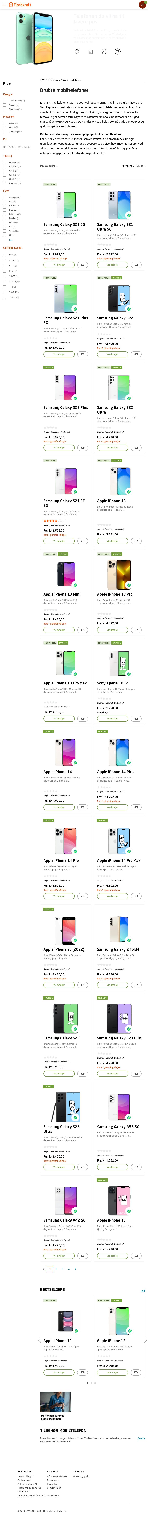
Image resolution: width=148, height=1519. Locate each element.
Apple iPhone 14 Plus (115, 772)
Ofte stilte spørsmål (27, 1483)
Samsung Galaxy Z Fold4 (118, 950)
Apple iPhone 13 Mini (61, 595)
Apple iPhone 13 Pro (114, 595)
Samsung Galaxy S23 (61, 1038)
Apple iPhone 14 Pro (61, 861)
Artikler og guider (81, 1476)
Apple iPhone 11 (57, 1341)
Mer (11, 240)
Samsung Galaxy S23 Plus (119, 1038)
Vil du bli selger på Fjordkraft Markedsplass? (39, 1495)
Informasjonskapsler (57, 1476)
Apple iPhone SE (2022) (63, 950)
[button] (87, 1383)
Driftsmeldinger (25, 1476)
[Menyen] (3, 5)
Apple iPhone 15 (111, 1221)
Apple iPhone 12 (111, 1341)
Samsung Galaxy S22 (115, 318)
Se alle (141, 1438)
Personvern (52, 1480)
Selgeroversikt (54, 1487)
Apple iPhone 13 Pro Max (65, 683)
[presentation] (40, 1340)
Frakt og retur (24, 1480)
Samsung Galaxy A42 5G (64, 1221)
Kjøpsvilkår (52, 1483)
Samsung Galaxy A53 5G (118, 1127)
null (143, 1291)
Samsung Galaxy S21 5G (64, 225)
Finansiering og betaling (29, 1487)
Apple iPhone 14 (57, 772)
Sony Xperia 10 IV (112, 683)
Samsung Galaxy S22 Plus (65, 408)
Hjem (42, 79)
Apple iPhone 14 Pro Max (118, 861)
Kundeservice (24, 1471)
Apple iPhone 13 (111, 501)
